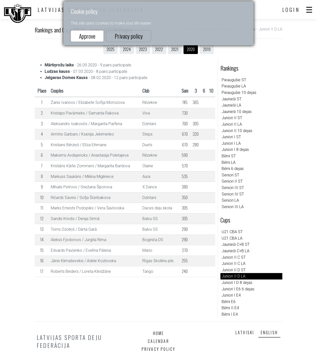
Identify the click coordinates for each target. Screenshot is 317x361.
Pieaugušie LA (234, 86)
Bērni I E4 (230, 314)
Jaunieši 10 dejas (237, 111)
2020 (191, 49)
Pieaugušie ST (234, 80)
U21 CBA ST (232, 231)
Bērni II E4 (230, 307)
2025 (110, 49)
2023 (143, 49)
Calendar (158, 341)
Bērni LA (229, 162)
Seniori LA (230, 200)
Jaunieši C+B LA (235, 251)
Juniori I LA (231, 143)
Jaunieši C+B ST (236, 244)
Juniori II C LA (233, 263)
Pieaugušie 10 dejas (239, 92)
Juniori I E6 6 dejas (238, 289)
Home (158, 333)
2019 (207, 49)
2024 (127, 49)
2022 (159, 49)
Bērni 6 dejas (233, 168)
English (269, 332)
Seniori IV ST (233, 194)
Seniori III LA (233, 206)
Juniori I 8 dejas (235, 149)
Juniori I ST (231, 137)
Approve (87, 35)
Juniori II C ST (234, 257)
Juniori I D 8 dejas (237, 282)
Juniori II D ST (234, 270)
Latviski (245, 332)
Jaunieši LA (231, 105)
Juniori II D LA (233, 276)
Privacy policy (129, 35)
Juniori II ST (232, 117)
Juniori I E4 (231, 295)
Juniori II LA (232, 124)
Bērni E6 (229, 301)
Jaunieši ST (231, 99)
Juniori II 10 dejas (237, 130)
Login (291, 9)
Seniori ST (230, 175)
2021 (175, 49)
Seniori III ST (233, 187)
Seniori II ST (232, 181)
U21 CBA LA (232, 238)
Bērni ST (229, 156)
